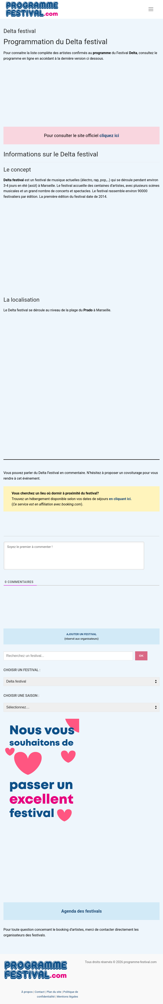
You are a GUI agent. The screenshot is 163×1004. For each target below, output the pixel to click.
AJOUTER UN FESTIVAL (81, 634)
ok (141, 655)
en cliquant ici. (120, 499)
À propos (27, 991)
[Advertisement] (81, 96)
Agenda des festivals (81, 911)
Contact (40, 991)
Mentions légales (67, 996)
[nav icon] (151, 9)
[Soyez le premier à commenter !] (74, 556)
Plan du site (54, 991)
